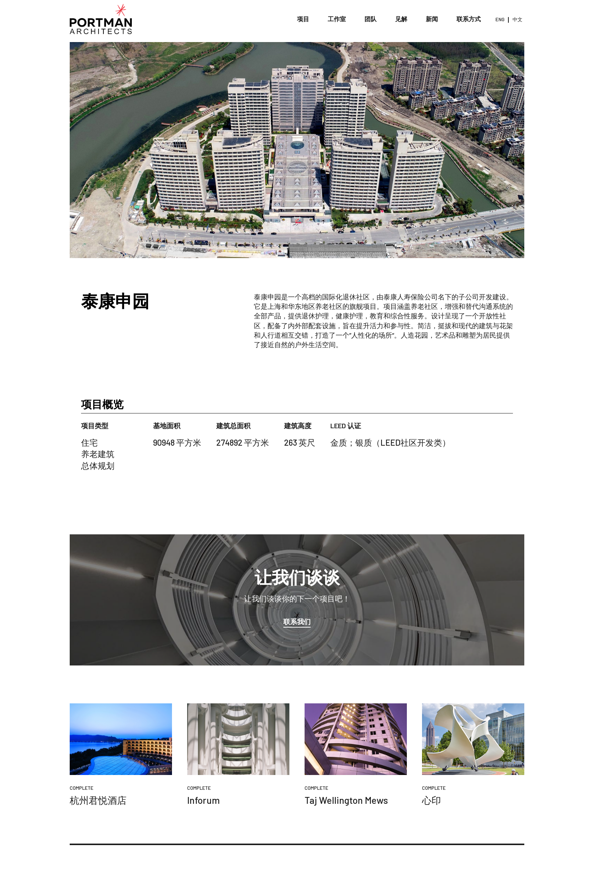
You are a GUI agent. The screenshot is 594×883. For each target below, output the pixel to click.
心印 (431, 800)
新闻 (432, 18)
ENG (500, 19)
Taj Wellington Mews (346, 800)
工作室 (337, 18)
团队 (371, 18)
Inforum (203, 800)
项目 (303, 18)
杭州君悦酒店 (98, 800)
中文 (517, 19)
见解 (401, 18)
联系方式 (469, 18)
